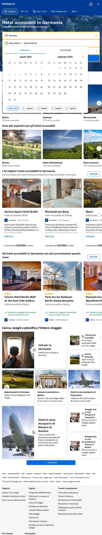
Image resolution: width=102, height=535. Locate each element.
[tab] (25, 50)
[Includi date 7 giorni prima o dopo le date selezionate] (70, 108)
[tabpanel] (45, 83)
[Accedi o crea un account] (91, 4)
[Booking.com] (8, 4)
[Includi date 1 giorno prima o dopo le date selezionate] (27, 108)
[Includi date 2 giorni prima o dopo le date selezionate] (42, 108)
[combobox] (51, 35)
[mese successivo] (82, 57)
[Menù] (98, 4)
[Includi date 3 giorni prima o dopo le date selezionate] (56, 108)
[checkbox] (41, 68)
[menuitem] (10, 11)
